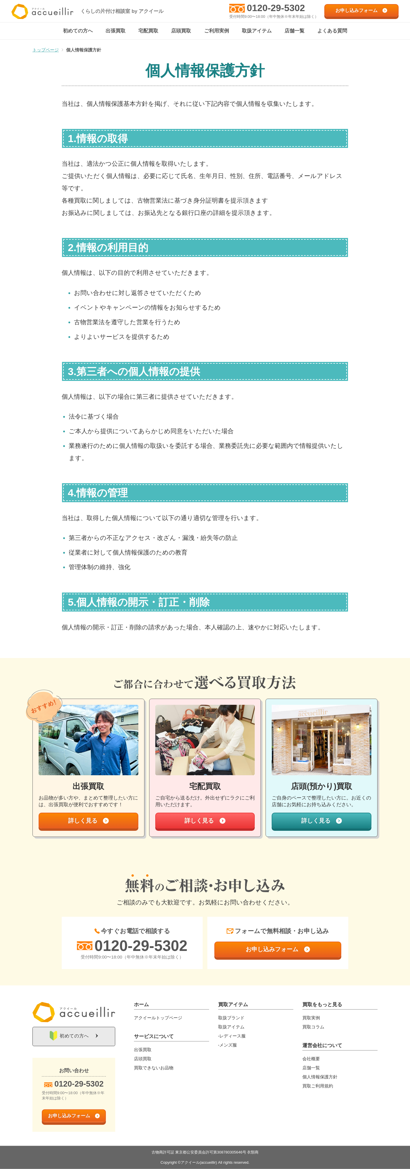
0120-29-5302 (276, 8)
